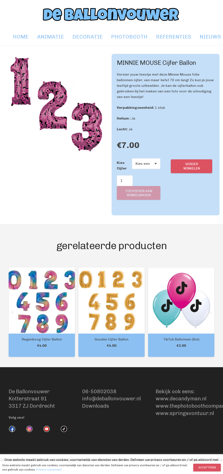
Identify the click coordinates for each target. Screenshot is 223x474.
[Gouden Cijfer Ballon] (111, 270)
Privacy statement (49, 469)
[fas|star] (12, 430)
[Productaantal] (125, 180)
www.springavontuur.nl (185, 413)
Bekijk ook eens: (176, 391)
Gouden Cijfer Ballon (111, 339)
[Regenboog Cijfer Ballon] (42, 270)
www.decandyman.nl (181, 398)
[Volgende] (210, 312)
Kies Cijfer (122, 165)
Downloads (95, 406)
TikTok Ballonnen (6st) (181, 339)
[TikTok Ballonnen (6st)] (181, 270)
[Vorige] (13, 312)
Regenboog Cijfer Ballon (42, 339)
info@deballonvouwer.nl (111, 398)
